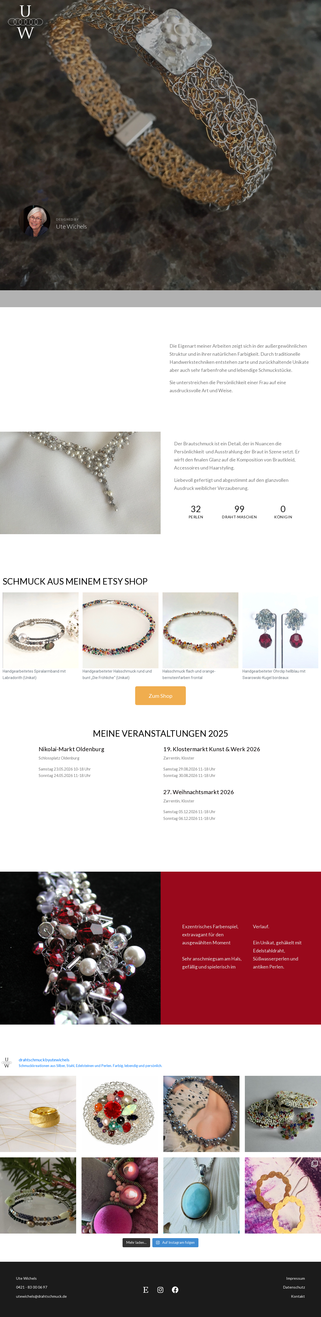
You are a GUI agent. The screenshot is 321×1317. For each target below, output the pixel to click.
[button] (160, 695)
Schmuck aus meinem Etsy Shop (75, 581)
